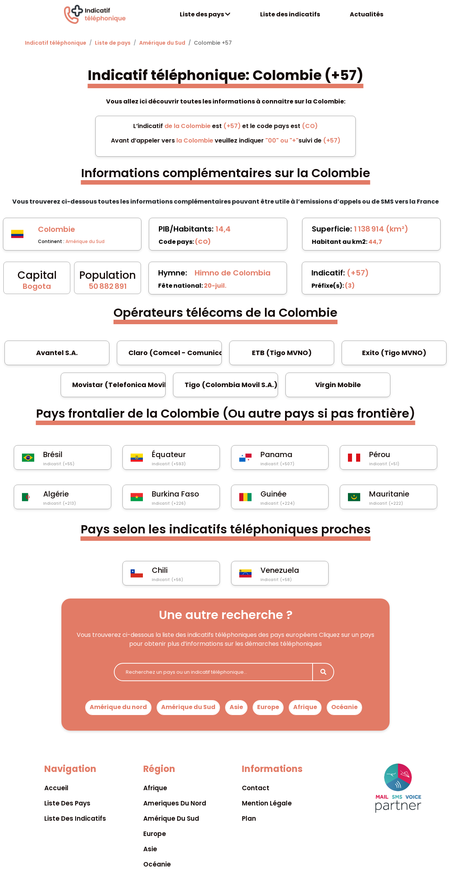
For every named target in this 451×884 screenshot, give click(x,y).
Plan (249, 818)
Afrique (305, 707)
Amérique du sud (171, 818)
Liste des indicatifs (290, 14)
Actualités (366, 14)
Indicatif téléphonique (55, 43)
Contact (255, 788)
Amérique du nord (118, 707)
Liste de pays (113, 43)
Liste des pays (205, 14)
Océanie (344, 707)
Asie (236, 707)
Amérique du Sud (162, 43)
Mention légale (267, 803)
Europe (268, 707)
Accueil (56, 788)
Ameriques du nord (174, 803)
